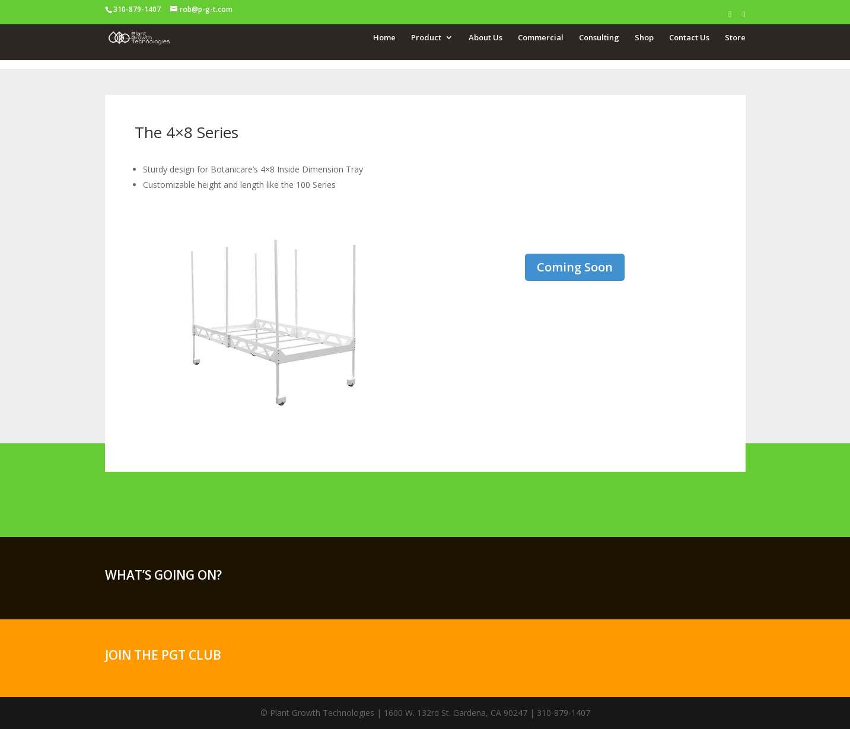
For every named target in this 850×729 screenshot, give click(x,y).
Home (384, 38)
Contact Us (689, 38)
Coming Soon (575, 267)
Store (735, 38)
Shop (644, 38)
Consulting (599, 38)
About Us (485, 38)
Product (426, 38)
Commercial (541, 38)
